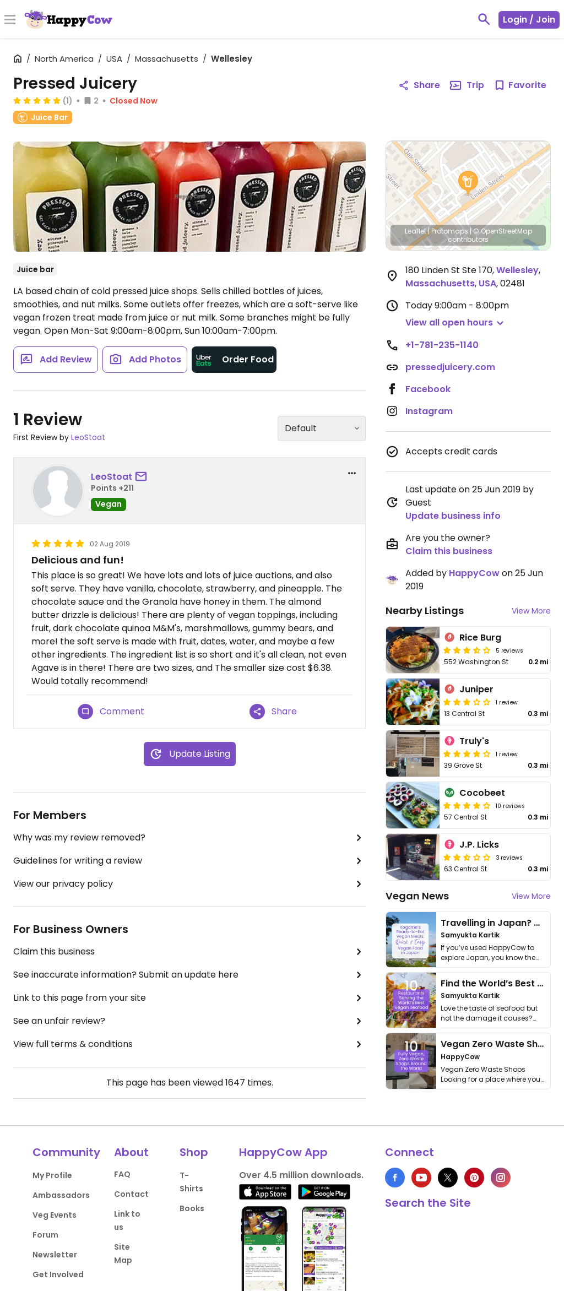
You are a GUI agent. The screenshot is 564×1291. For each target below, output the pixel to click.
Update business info (453, 515)
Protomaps (449, 231)
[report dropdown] (352, 473)
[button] (468, 183)
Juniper (476, 689)
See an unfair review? (189, 1021)
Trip (466, 85)
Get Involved (58, 1274)
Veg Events (54, 1215)
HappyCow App (283, 1152)
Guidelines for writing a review (189, 860)
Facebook (428, 389)
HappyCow (474, 573)
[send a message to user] (143, 477)
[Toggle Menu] (10, 20)
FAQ (122, 1174)
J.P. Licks (479, 844)
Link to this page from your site (189, 998)
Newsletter (54, 1254)
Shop (194, 1152)
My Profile (52, 1175)
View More (531, 610)
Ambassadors (61, 1195)
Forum (45, 1234)
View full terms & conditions (189, 1044)
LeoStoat (88, 437)
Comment (111, 711)
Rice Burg (480, 637)
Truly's (474, 741)
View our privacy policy (189, 884)
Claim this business (189, 951)
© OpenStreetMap (502, 231)
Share (273, 711)
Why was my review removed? (189, 837)
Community (66, 1152)
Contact (131, 1194)
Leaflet (415, 231)
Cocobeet (482, 792)
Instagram (429, 411)
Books (192, 1208)
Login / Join (529, 19)
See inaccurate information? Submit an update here (189, 974)
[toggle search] (484, 19)
